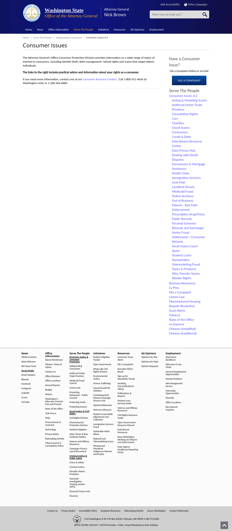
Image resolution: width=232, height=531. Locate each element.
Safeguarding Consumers (69, 37)
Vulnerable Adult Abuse (101, 432)
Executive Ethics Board (125, 370)
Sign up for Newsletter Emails (126, 377)
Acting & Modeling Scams (189, 100)
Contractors (180, 132)
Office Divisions (52, 376)
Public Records (182, 219)
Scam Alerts (177, 310)
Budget (48, 390)
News (40, 29)
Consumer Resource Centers (100, 79)
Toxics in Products (184, 269)
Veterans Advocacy (102, 410)
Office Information (58, 29)
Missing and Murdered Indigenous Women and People (102, 450)
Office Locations (52, 380)
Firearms (74, 496)
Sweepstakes (181, 260)
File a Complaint (180, 292)
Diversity (170, 398)
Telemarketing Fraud (186, 264)
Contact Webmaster (179, 511)
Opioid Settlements (102, 405)
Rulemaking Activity (54, 438)
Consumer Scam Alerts (125, 358)
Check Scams (181, 128)
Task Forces (50, 413)
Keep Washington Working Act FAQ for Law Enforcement (127, 440)
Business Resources (182, 283)
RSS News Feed (28, 366)
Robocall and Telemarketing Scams (103, 440)
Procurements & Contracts (53, 423)
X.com (24, 397)
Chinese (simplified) (182, 329)
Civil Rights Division (79, 418)
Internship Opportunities (172, 392)
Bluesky (25, 379)
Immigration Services (186, 178)
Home (28, 29)
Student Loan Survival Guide (124, 402)
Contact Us (50, 372)
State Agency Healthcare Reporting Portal (128, 450)
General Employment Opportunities (176, 373)
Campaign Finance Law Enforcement (78, 450)
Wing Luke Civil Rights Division (100, 370)
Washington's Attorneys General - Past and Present (54, 402)
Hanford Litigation (78, 429)
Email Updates (28, 375)
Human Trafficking (102, 383)
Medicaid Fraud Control (77, 382)
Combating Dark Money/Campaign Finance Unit (102, 398)
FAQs (47, 418)
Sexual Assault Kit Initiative (101, 389)
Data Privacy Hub (183, 150)
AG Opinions (137, 29)
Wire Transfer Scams (186, 273)
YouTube (25, 402)
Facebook (26, 384)
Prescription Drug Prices (188, 214)
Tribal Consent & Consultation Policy (54, 444)
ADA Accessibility (170, 4)
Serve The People (83, 29)
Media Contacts (28, 357)
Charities (178, 123)
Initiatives (103, 29)
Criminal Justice (77, 467)
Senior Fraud (180, 232)
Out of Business (182, 201)
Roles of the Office (181, 320)
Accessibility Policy (88, 511)
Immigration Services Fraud (103, 425)
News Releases (28, 361)
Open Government (102, 364)
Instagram (26, 388)
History (48, 394)
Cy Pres (174, 288)
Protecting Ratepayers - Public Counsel (79, 395)
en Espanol (176, 324)
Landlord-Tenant (183, 187)
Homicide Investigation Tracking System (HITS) (77, 483)
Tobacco (174, 315)
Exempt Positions (174, 379)
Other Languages (195, 4)
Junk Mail (178, 182)
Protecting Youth (78, 402)
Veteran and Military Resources (79, 443)
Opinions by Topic (149, 361)
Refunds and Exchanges (188, 228)
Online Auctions (183, 196)
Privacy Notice (52, 434)
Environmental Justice (100, 377)
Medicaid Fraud (182, 191)
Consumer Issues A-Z (183, 96)
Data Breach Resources (123, 431)
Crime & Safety (77, 462)
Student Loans (182, 255)
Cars (175, 119)
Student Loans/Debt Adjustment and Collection (103, 417)
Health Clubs (180, 173)
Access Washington (156, 511)
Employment (156, 29)
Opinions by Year (149, 357)
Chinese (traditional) (183, 333)
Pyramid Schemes (184, 223)
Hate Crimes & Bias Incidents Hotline (79, 435)
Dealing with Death (185, 155)
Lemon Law (177, 297)
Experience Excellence (171, 358)
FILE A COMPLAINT (189, 80)
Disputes (178, 160)
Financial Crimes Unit (80, 491)
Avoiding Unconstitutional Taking (126, 386)
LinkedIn (25, 393)
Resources (120, 29)
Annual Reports (52, 385)
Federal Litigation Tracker (101, 358)
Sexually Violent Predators (77, 473)
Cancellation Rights (185, 114)
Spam (176, 251)
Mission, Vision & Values (53, 366)
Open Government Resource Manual (127, 424)
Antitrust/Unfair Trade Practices (77, 374)
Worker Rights (181, 278)
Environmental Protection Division (79, 424)
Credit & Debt (181, 137)
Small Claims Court (185, 246)
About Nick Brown (54, 360)
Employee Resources (111, 511)
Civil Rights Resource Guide (127, 416)
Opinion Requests (149, 366)
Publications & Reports (124, 394)
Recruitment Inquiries (172, 408)
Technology (50, 429)
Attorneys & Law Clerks (174, 366)
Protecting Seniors (78, 407)
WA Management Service (174, 385)
